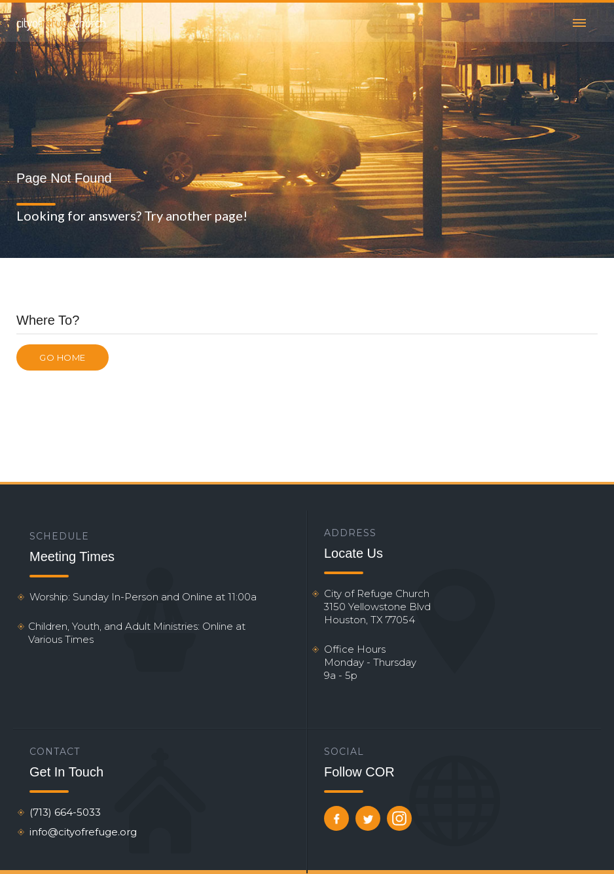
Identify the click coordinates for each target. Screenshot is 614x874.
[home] (61, 22)
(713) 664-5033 (65, 812)
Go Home (62, 357)
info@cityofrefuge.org (83, 832)
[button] (579, 22)
